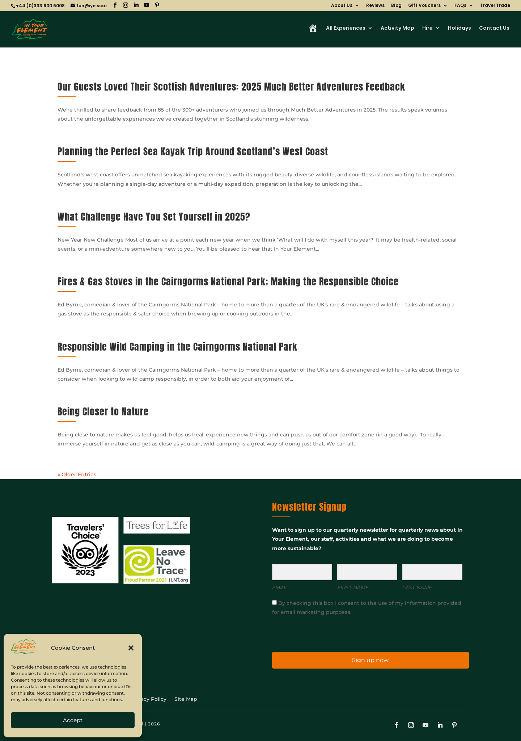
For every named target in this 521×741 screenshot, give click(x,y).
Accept (72, 720)
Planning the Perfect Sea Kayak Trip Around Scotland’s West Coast (193, 151)
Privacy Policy (148, 699)
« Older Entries (77, 474)
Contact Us (494, 28)
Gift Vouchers (424, 5)
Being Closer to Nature (103, 411)
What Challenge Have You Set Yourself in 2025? (154, 216)
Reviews (375, 5)
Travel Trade (495, 5)
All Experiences (345, 28)
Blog (396, 5)
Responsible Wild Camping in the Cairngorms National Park (177, 346)
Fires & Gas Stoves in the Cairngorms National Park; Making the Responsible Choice (228, 281)
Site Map (185, 699)
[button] (131, 648)
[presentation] (316, 633)
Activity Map (397, 28)
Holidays (459, 28)
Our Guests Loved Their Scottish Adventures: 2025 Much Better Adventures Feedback (231, 86)
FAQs (460, 5)
